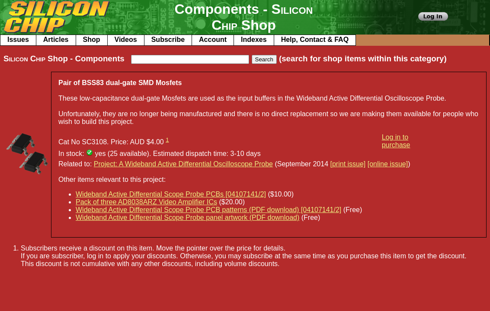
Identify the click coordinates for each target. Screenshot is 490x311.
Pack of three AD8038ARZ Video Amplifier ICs (146, 202)
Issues (18, 39)
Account (213, 39)
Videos (126, 39)
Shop (91, 39)
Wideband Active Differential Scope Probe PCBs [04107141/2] (171, 194)
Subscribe (168, 39)
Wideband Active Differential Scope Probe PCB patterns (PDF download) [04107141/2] (208, 209)
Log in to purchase (396, 141)
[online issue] (388, 164)
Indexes (254, 39)
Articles (56, 39)
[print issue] (348, 164)
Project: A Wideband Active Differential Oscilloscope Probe (183, 164)
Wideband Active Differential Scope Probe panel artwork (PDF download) (187, 217)
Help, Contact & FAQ (315, 39)
